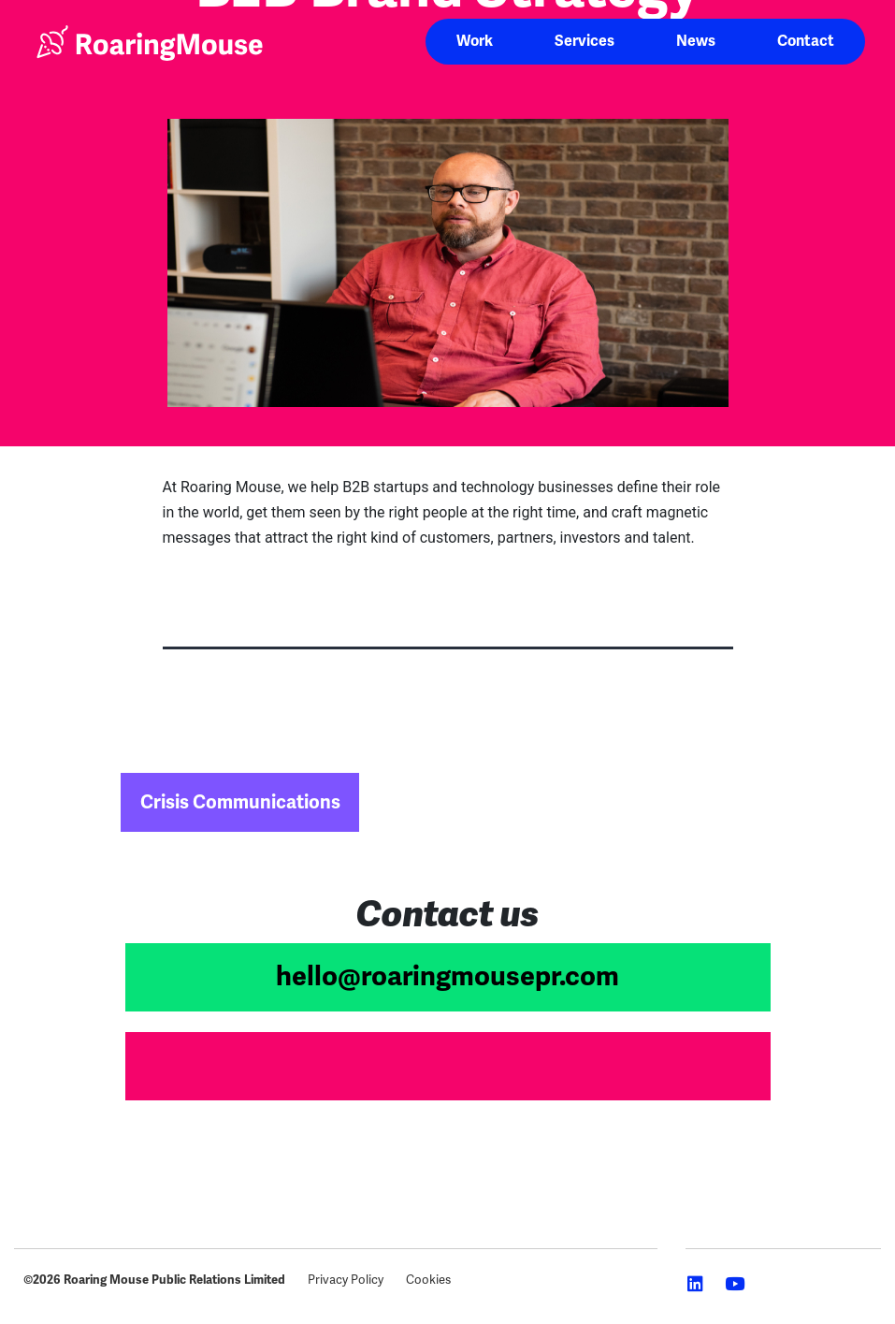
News (695, 41)
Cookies (428, 1280)
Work (474, 41)
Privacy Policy (345, 1280)
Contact (805, 41)
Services (584, 41)
